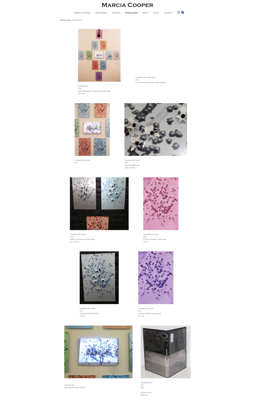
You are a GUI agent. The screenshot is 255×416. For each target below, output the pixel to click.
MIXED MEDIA (101, 13)
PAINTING (116, 13)
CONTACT (168, 13)
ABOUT (145, 13)
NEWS (156, 13)
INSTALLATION (131, 13)
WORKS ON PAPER (82, 13)
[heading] (127, 5)
